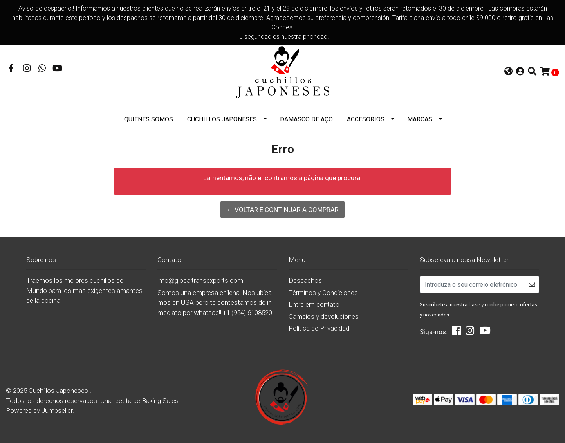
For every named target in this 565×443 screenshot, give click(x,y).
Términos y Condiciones (323, 293)
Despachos (305, 280)
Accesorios (365, 119)
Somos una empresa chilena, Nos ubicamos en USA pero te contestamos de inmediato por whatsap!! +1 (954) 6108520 (214, 302)
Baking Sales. (161, 401)
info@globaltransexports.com (200, 280)
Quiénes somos (148, 119)
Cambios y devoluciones (324, 316)
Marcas (419, 119)
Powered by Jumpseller (39, 410)
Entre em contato (314, 304)
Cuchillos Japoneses (222, 119)
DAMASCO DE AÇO (306, 119)
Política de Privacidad (319, 328)
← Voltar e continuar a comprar (282, 209)
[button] (508, 72)
